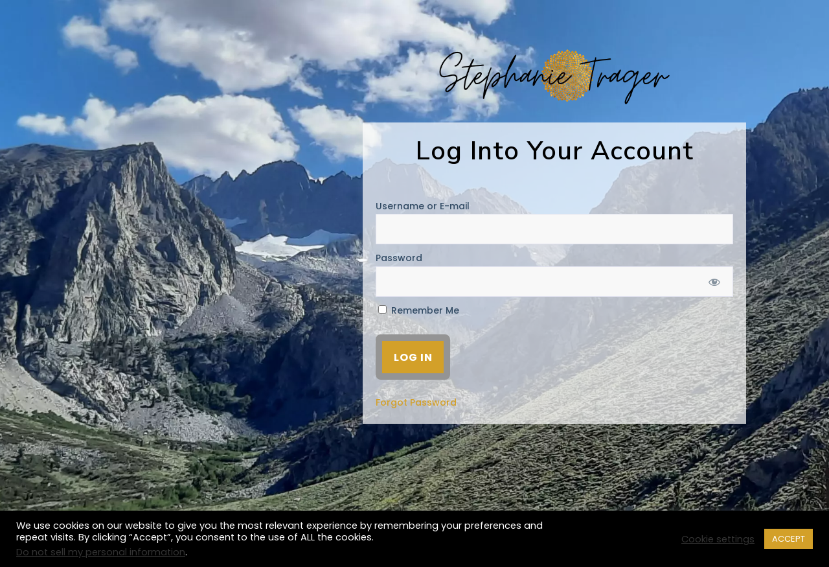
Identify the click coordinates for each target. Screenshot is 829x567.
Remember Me (418, 310)
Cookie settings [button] (718, 539)
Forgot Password (416, 402)
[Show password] (714, 281)
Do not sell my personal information (100, 552)
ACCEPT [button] (788, 539)
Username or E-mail (423, 206)
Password (399, 257)
